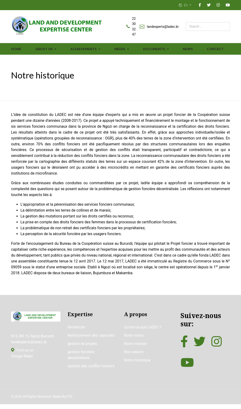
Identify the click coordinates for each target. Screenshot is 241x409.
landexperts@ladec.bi (162, 27)
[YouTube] (228, 5)
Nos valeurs (134, 356)
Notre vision (134, 340)
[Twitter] (209, 5)
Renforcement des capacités (91, 340)
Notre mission (136, 348)
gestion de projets (82, 348)
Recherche (76, 331)
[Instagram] (218, 5)
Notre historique (137, 365)
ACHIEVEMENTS (83, 49)
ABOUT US (44, 49)
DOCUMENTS (154, 49)
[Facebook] (200, 5)
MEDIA (119, 49)
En (185, 5)
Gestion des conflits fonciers (91, 371)
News (188, 49)
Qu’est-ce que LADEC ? (143, 331)
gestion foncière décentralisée (81, 359)
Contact (215, 49)
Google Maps (22, 361)
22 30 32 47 (134, 27)
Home (16, 49)
